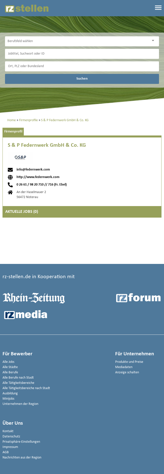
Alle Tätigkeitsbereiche (18, 383)
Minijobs (8, 399)
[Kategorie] (77, 41)
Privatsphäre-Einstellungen (21, 442)
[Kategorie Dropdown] (154, 40)
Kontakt (8, 431)
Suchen (82, 79)
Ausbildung (10, 393)
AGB (6, 452)
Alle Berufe (10, 372)
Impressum (10, 447)
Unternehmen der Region (20, 404)
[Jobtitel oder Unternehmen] (82, 54)
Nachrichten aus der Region (22, 457)
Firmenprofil (13, 131)
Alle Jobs (8, 362)
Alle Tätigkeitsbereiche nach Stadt (26, 388)
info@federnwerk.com (33, 170)
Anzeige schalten (127, 372)
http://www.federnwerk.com (38, 177)
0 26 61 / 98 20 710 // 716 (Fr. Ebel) (42, 185)
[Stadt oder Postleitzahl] (82, 66)
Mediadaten (123, 367)
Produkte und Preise (129, 362)
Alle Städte (10, 367)
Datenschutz (11, 436)
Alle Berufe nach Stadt (18, 378)
